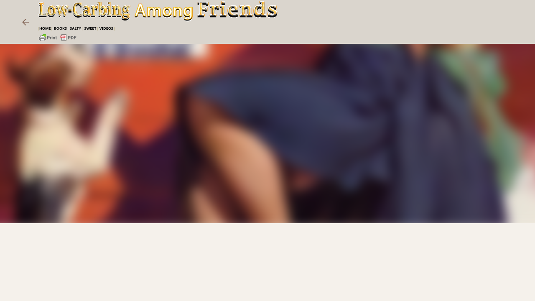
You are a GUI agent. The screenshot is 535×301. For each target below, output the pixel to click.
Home (45, 28)
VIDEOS (106, 28)
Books (60, 28)
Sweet (90, 28)
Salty (75, 28)
